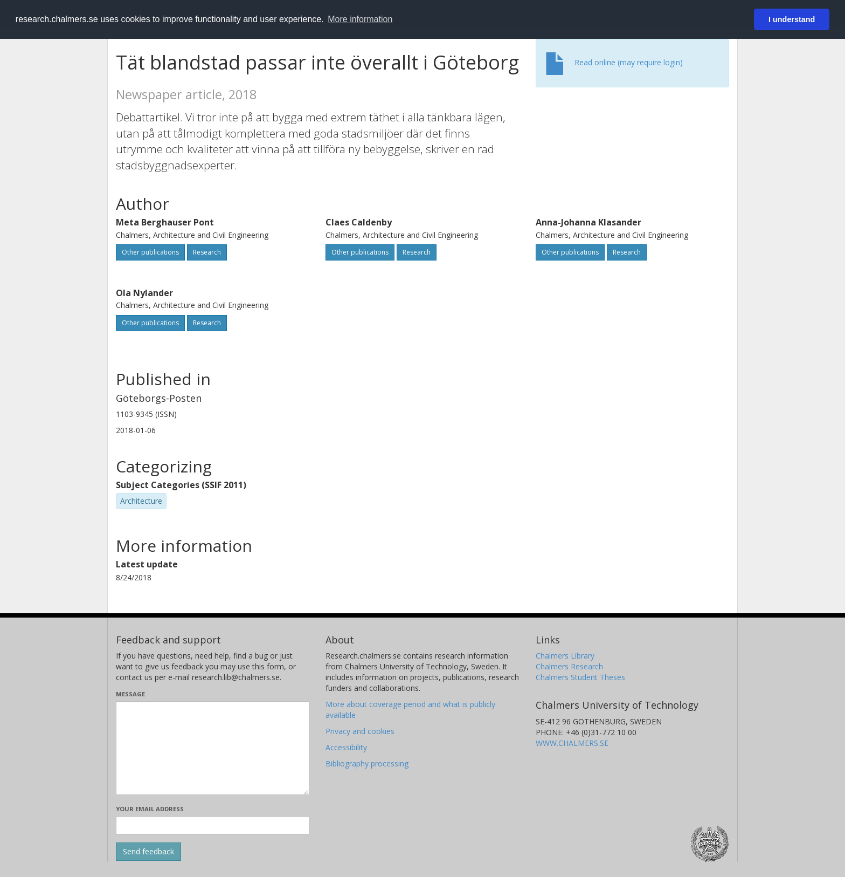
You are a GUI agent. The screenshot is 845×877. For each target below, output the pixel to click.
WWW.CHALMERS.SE (572, 743)
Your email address (150, 809)
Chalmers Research (569, 666)
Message (130, 694)
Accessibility (346, 747)
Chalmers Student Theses (580, 677)
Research (207, 252)
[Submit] (148, 851)
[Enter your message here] (212, 748)
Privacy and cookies (359, 731)
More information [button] (360, 19)
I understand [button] (791, 19)
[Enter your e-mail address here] (212, 825)
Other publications (150, 252)
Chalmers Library (565, 655)
